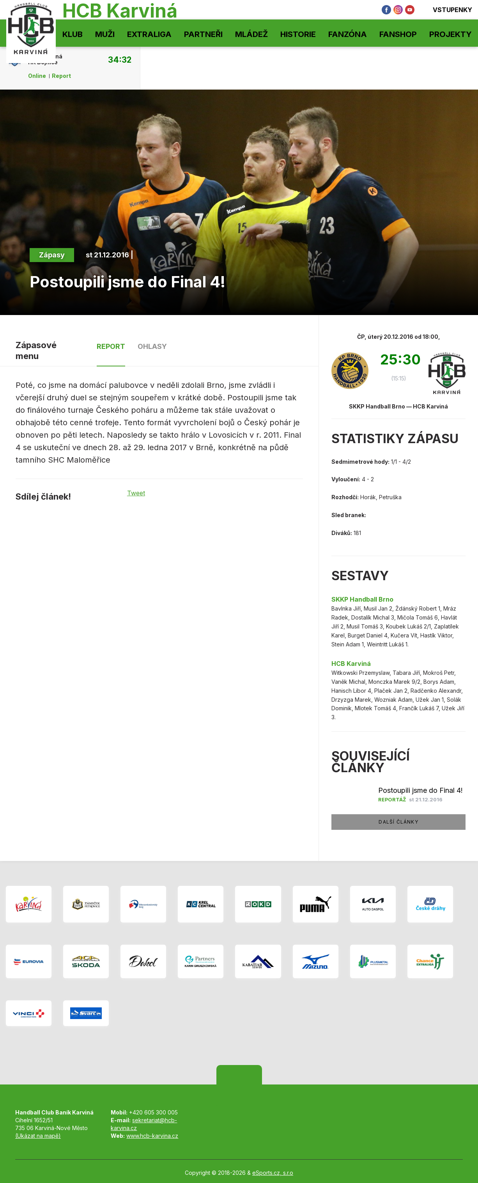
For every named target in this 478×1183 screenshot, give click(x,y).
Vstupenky (447, 10)
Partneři (203, 34)
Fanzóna (347, 34)
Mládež (251, 34)
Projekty (450, 34)
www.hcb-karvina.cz (152, 1135)
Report (61, 76)
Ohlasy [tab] (152, 346)
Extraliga (149, 34)
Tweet (136, 493)
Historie (298, 34)
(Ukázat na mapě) (38, 1135)
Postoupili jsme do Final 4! (420, 790)
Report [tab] (111, 346)
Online (37, 76)
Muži (105, 34)
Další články (398, 822)
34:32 (119, 59)
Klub (72, 34)
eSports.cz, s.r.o (272, 1172)
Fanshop (398, 34)
